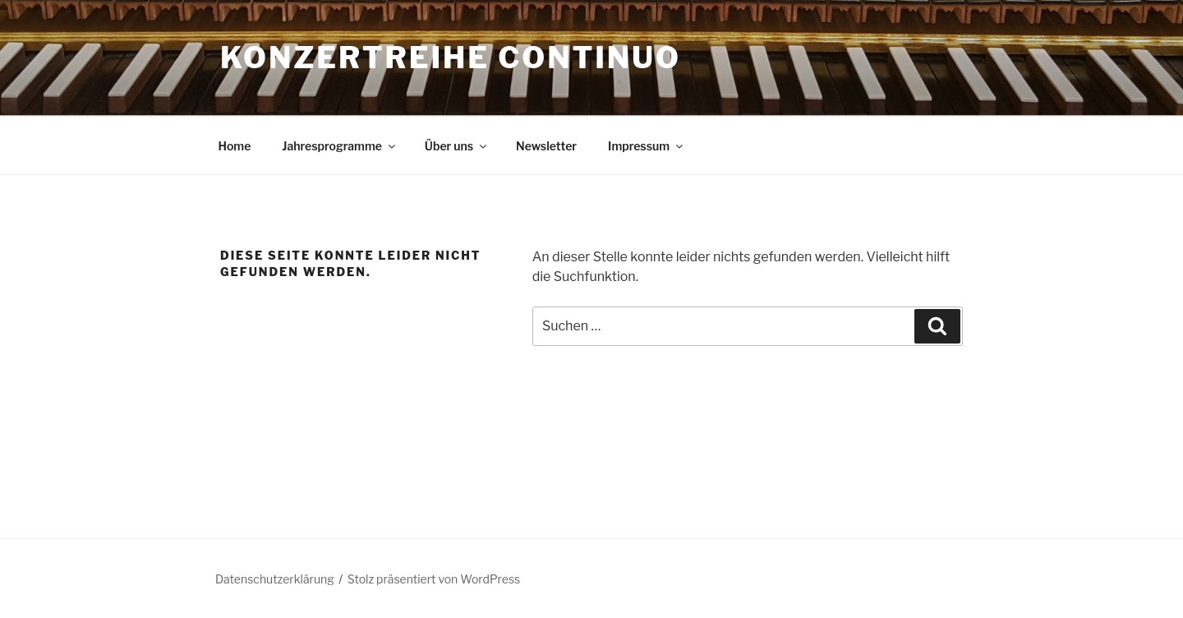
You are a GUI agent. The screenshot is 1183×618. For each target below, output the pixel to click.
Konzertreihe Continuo (450, 57)
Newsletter (546, 146)
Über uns (457, 146)
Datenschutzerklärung (274, 579)
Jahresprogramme (340, 146)
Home (235, 146)
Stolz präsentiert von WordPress (434, 579)
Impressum (646, 146)
